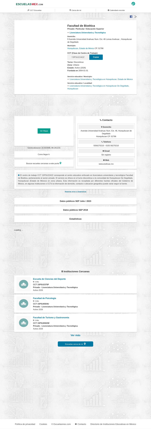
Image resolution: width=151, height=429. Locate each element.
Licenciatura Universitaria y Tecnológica (86, 33)
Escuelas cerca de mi (75, 343)
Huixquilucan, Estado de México (80, 48)
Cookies (43, 424)
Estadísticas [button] (75, 219)
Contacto (80, 424)
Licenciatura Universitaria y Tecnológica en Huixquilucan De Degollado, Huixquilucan (98, 87)
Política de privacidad (25, 424)
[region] (41, 43)
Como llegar (44, 154)
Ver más (75, 335)
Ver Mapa (44, 131)
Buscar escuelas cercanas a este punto (43, 163)
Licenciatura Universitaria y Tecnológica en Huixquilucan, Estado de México (100, 79)
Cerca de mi (75, 10)
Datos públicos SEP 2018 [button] (75, 210)
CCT (34, 10)
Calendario (116, 10)
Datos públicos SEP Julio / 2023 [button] (75, 201)
